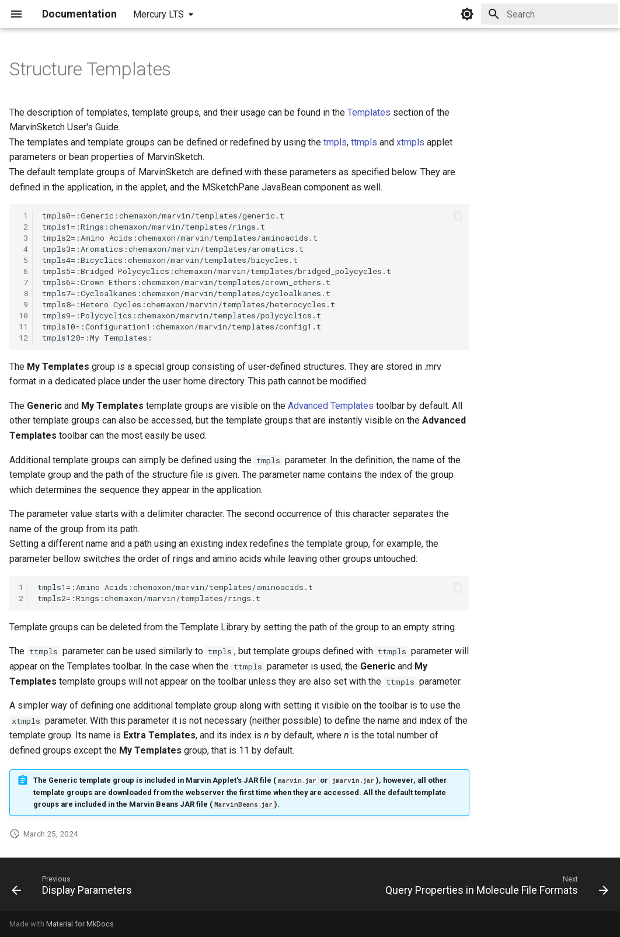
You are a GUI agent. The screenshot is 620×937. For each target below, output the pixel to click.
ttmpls (364, 142)
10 (23, 315)
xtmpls (410, 142)
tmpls (335, 142)
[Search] (549, 14)
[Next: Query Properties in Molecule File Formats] (494, 888)
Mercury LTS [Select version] (158, 14)
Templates (369, 112)
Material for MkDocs (80, 923)
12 (23, 337)
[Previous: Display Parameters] (74, 888)
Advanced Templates (331, 405)
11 (23, 326)
